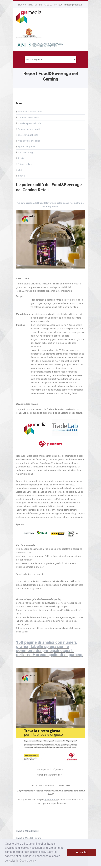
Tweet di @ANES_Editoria (28, 838)
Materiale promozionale (29, 123)
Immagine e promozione (29, 111)
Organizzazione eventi (28, 129)
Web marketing (25, 152)
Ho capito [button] (81, 852)
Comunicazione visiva (28, 117)
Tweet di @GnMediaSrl (27, 831)
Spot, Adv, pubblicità (27, 135)
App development (26, 146)
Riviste (20, 158)
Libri (19, 170)
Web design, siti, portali (29, 140)
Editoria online (24, 164)
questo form (50, 799)
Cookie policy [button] (27, 860)
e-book (21, 175)
